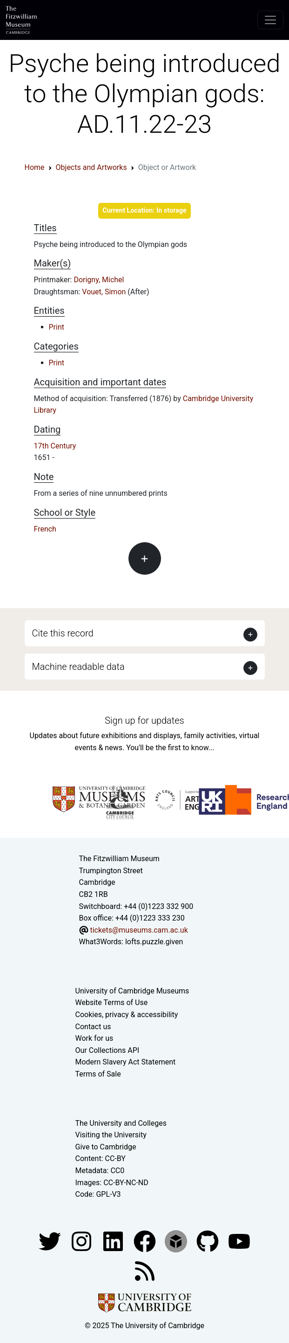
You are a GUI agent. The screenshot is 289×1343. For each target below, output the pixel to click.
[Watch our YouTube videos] (239, 1240)
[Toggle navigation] (270, 20)
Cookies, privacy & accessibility (126, 1014)
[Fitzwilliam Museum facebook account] (114, 1240)
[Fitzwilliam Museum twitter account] (51, 1240)
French (45, 529)
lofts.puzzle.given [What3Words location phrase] (154, 941)
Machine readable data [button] (78, 666)
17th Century (55, 445)
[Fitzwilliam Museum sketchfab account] (177, 1240)
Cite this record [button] (63, 633)
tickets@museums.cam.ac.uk (139, 930)
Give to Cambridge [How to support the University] (105, 1146)
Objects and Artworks (91, 167)
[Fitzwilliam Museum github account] (208, 1240)
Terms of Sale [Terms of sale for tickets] (98, 1074)
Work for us (94, 1038)
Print (56, 327)
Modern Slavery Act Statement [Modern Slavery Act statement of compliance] (125, 1062)
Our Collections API (107, 1050)
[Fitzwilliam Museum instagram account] (82, 1240)
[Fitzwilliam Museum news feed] (145, 1270)
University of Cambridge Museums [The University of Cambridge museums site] (132, 990)
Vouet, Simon (105, 291)
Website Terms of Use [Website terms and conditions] (111, 1002)
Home (35, 167)
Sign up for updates (144, 720)
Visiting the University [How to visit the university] (111, 1134)
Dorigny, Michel (99, 279)
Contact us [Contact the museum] (93, 1026)
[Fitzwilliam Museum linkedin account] (145, 1240)
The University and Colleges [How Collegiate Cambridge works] (121, 1123)
